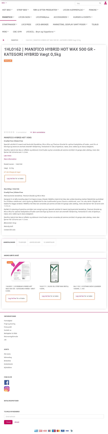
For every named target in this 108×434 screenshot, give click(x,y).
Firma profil (8, 327)
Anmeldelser (35, 242)
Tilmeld (8, 422)
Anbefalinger (9, 242)
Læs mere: (7, 155)
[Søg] (100, 3)
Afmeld (17, 422)
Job (5, 340)
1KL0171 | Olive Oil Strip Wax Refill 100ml (54, 287)
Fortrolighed (8, 321)
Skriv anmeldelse (38, 132)
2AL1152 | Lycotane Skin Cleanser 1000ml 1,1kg (87, 287)
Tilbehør (22, 242)
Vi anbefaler (49, 242)
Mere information (10, 159)
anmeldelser (21, 132)
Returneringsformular (11, 336)
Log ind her (11, 178)
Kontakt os (7, 330)
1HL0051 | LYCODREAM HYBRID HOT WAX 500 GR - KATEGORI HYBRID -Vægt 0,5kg (20, 288)
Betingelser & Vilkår (10, 333)
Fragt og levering (9, 324)
